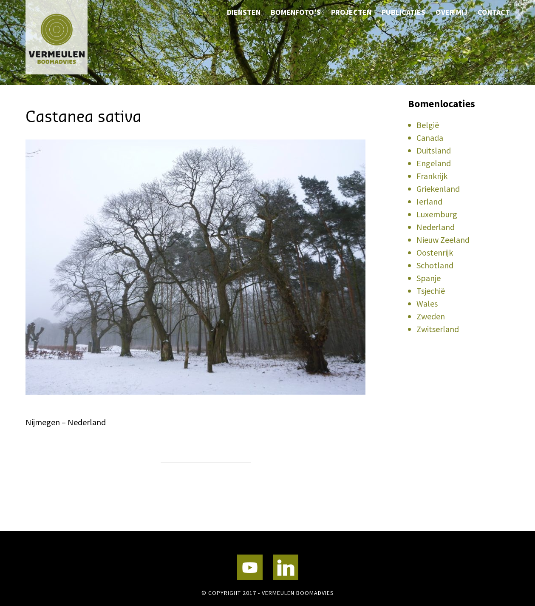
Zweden (430, 316)
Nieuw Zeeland (443, 239)
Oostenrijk (434, 252)
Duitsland (433, 150)
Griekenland (438, 188)
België (427, 124)
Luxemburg (436, 214)
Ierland (429, 201)
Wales (427, 303)
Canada (429, 137)
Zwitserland (437, 329)
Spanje (428, 278)
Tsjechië (430, 290)
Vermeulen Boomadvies (67, 37)
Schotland (434, 265)
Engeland (433, 163)
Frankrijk (431, 176)
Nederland (435, 227)
